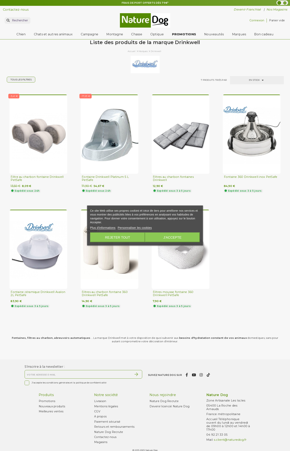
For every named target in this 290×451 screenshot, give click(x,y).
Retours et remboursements (114, 426)
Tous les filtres (21, 79)
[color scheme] (282, 2)
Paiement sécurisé (107, 421)
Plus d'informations (102, 227)
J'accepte (173, 237)
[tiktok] (208, 375)
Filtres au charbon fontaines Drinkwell (173, 178)
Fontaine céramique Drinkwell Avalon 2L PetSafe (38, 293)
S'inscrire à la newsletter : (45, 366)
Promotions (47, 401)
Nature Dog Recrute (108, 432)
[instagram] (201, 375)
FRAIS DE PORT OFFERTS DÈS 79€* (145, 2)
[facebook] (187, 375)
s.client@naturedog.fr (230, 439)
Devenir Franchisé (248, 9)
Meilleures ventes (51, 411)
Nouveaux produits (52, 406)
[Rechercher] (17, 20)
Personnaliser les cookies (135, 227)
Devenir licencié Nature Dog (169, 406)
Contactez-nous (16, 9)
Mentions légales (106, 406)
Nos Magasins (276, 9)
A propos (100, 416)
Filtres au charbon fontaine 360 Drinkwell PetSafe (105, 293)
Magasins (100, 442)
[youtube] (194, 375)
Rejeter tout (117, 237)
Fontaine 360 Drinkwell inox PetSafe (250, 177)
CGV (97, 411)
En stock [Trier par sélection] (257, 80)
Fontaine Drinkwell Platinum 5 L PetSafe (105, 178)
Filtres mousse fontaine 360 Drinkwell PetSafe (173, 293)
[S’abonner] (136, 374)
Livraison (100, 401)
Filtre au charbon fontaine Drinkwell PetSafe (37, 178)
